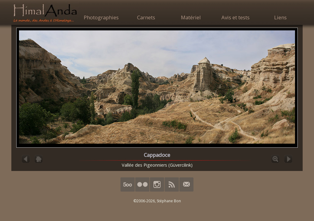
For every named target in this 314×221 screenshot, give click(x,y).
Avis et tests (235, 17)
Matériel (191, 17)
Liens (280, 17)
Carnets (146, 17)
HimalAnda (45, 13)
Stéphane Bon (169, 201)
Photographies (101, 17)
